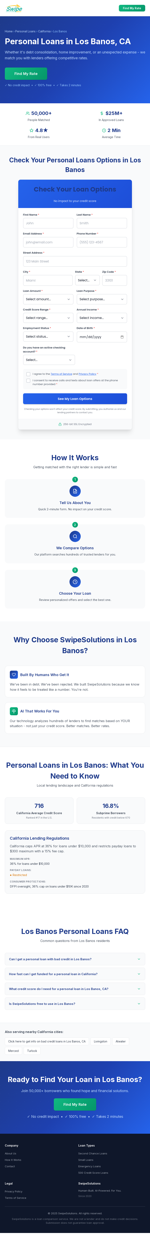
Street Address (34, 252)
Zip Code (109, 270)
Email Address (33, 233)
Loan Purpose (87, 289)
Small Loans (85, 1157)
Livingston (100, 1038)
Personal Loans (25, 31)
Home (9, 31)
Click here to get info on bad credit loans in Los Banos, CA (47, 1038)
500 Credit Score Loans (93, 1169)
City (26, 270)
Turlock (32, 1048)
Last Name (85, 215)
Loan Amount (33, 289)
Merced (13, 1048)
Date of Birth (86, 325)
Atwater (121, 1038)
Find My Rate (132, 8)
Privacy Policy (87, 370)
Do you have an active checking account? (44, 346)
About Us (10, 1150)
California (44, 31)
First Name (31, 215)
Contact (10, 1163)
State (79, 270)
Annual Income (88, 307)
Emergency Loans (89, 1163)
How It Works (13, 1157)
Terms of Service (61, 370)
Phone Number (87, 233)
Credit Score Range (37, 307)
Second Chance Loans (92, 1150)
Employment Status (37, 325)
